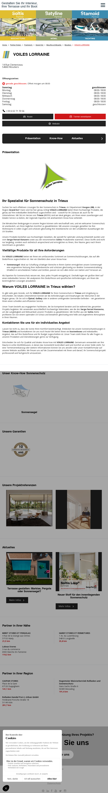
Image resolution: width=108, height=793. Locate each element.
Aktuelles (77, 138)
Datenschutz (54, 783)
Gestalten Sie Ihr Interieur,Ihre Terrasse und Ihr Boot (20, 4)
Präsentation (32, 138)
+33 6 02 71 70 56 (15, 111)
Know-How (56, 138)
